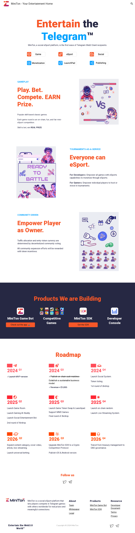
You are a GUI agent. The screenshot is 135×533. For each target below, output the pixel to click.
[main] (67, 28)
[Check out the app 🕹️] (20, 324)
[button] (132, 4)
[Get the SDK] (83, 324)
